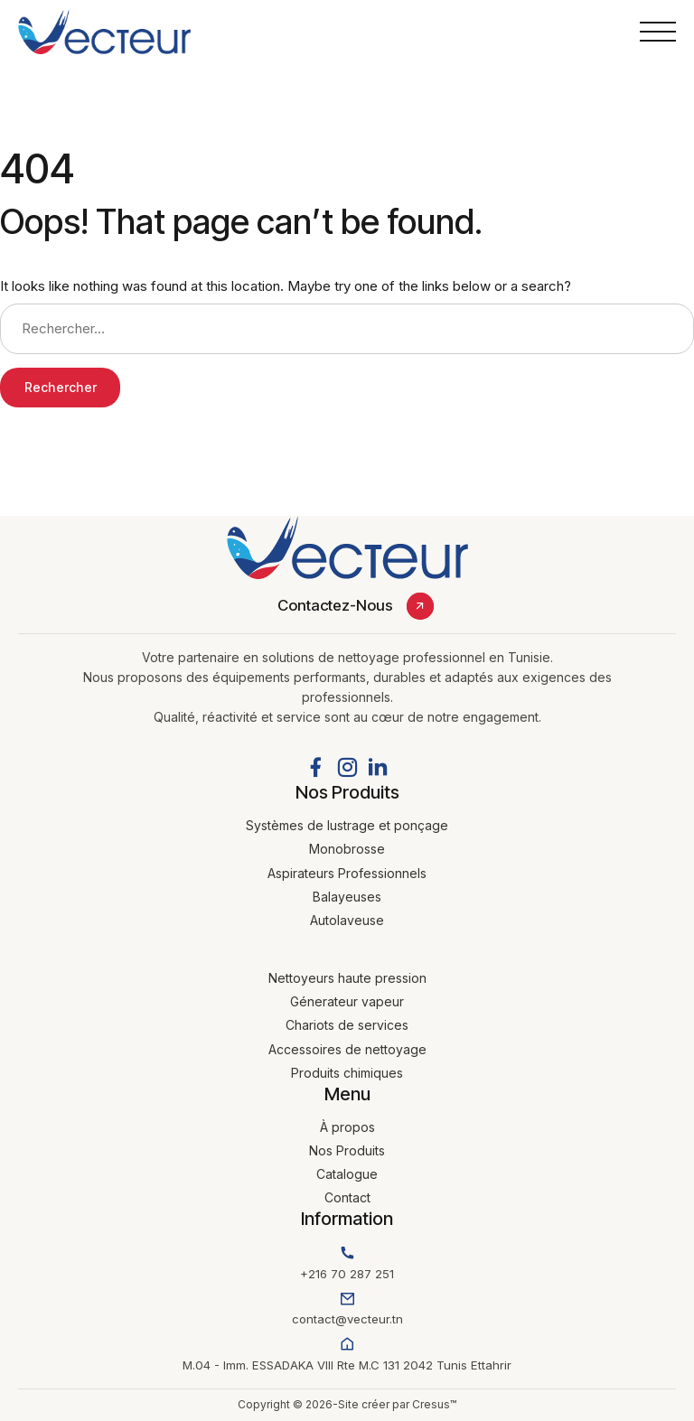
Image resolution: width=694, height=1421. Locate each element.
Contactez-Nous (335, 605)
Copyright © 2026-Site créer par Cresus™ (347, 1404)
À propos (347, 1127)
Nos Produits (347, 1150)
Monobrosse (347, 848)
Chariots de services (347, 1025)
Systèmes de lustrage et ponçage (347, 825)
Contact (347, 1197)
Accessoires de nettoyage (347, 1049)
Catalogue (347, 1174)
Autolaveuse (347, 920)
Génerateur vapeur (347, 1001)
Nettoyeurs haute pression (347, 978)
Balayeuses (347, 896)
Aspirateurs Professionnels (347, 873)
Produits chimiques (347, 1072)
